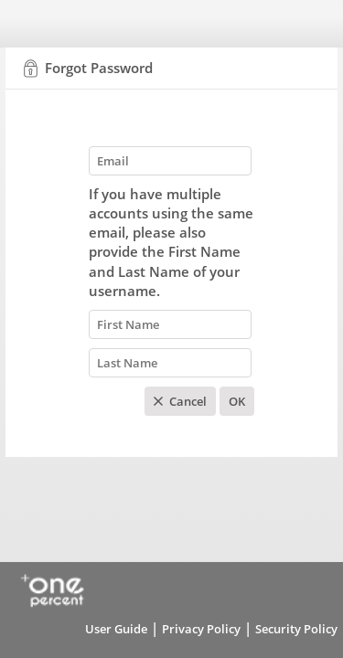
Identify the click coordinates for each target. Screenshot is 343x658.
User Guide (116, 629)
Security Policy (296, 629)
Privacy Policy (201, 629)
